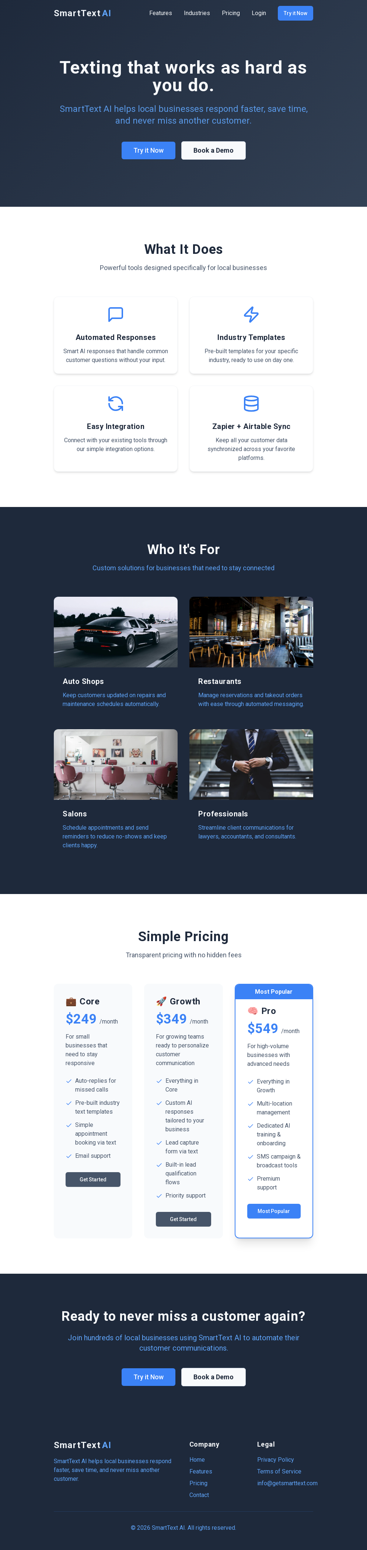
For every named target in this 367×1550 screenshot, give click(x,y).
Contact (199, 1495)
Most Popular (274, 1211)
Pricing (231, 13)
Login (259, 13)
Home (197, 1459)
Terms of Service (279, 1471)
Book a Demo (213, 151)
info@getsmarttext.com (287, 1483)
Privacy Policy (275, 1459)
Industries (197, 13)
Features (160, 13)
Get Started (93, 1179)
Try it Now (295, 13)
